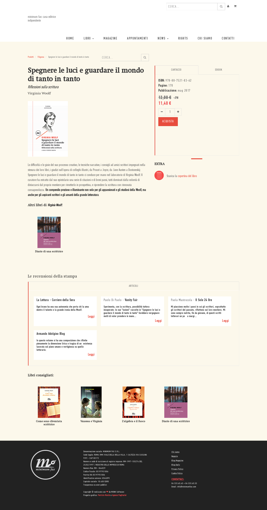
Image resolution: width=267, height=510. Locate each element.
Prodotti (31, 57)
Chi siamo (175, 452)
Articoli (133, 286)
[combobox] (191, 6)
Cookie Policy (177, 473)
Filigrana (41, 57)
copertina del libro (187, 176)
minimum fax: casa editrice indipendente (42, 18)
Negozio (175, 456)
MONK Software (117, 492)
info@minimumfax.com (186, 487)
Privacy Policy (177, 469)
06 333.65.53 (191, 483)
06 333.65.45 (177, 483)
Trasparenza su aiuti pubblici (95, 485)
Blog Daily (176, 465)
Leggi (91, 316)
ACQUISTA (168, 121)
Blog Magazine (177, 461)
